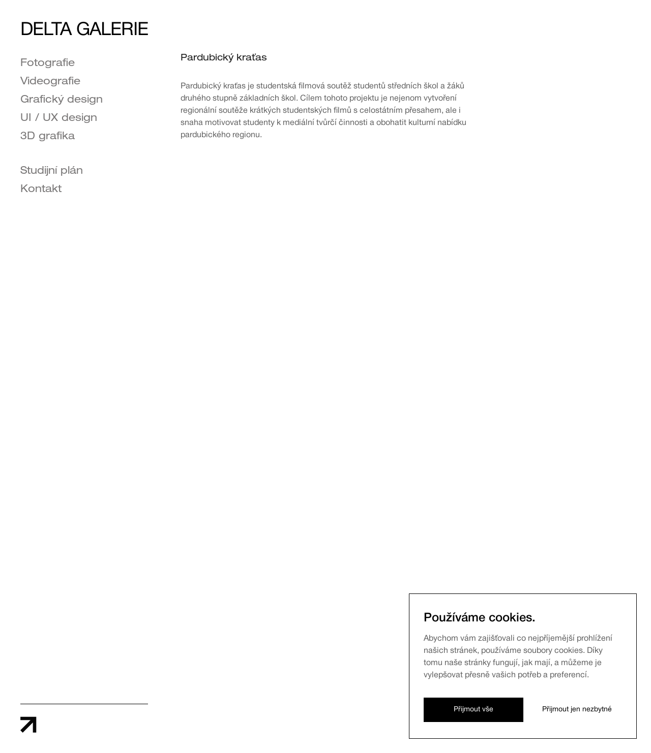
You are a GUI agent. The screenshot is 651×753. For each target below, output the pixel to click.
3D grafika (47, 137)
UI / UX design (58, 119)
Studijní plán (51, 172)
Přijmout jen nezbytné (577, 709)
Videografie (50, 82)
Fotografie (47, 64)
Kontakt (41, 190)
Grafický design (61, 101)
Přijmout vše (473, 709)
